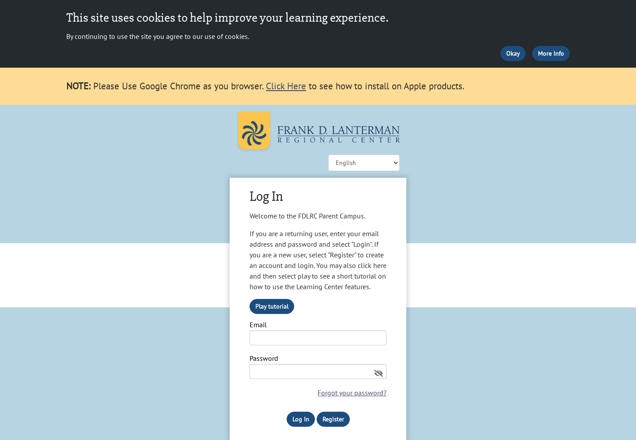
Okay (513, 53)
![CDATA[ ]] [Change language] (364, 162)
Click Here (286, 86)
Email (258, 325)
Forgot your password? (352, 392)
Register (333, 419)
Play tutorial (271, 306)
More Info (551, 53)
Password (264, 359)
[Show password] (378, 373)
